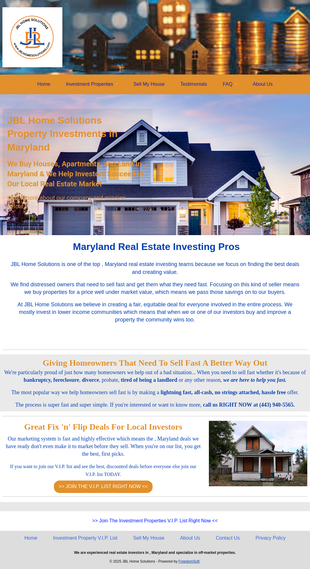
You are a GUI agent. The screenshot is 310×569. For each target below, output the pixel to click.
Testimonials (193, 84)
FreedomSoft (189, 561)
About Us (263, 84)
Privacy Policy (271, 538)
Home (43, 84)
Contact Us (228, 538)
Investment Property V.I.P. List (85, 538)
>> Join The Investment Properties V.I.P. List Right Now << (155, 520)
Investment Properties (89, 84)
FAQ (227, 84)
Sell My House (149, 84)
